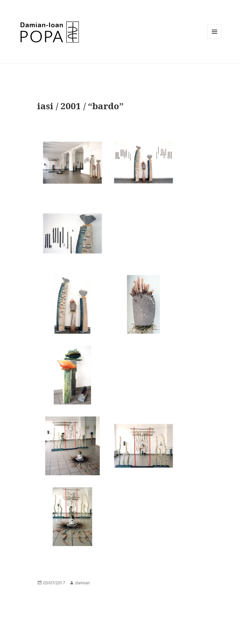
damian (82, 583)
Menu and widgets (215, 38)
